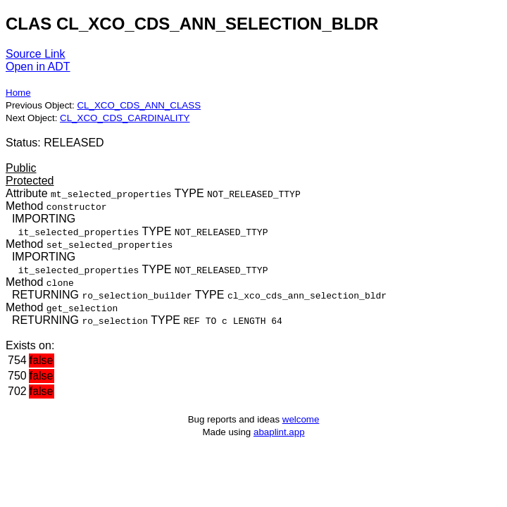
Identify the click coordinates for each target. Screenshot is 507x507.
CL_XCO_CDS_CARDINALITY (124, 118)
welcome (301, 419)
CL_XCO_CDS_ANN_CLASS (139, 105)
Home (18, 92)
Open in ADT (38, 67)
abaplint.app (279, 432)
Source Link (35, 54)
